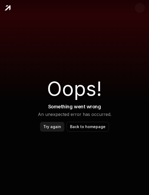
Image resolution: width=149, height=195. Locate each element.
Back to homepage (87, 126)
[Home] (7, 7)
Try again (52, 126)
